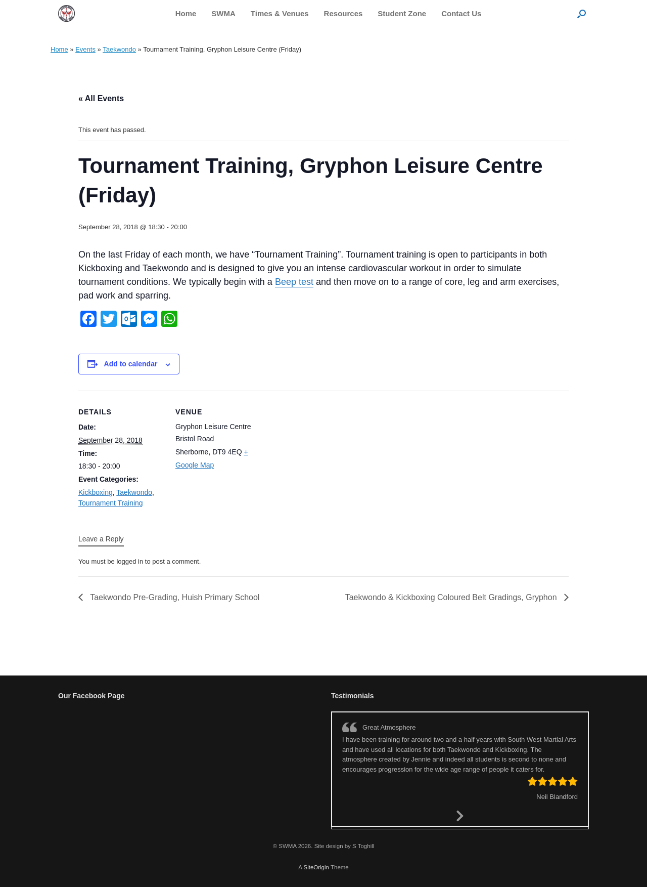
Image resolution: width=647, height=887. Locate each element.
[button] (581, 13)
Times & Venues (280, 13)
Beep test (294, 282)
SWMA (223, 13)
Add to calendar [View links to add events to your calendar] (131, 364)
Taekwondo (119, 49)
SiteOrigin (316, 867)
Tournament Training (110, 503)
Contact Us (461, 13)
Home (186, 13)
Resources (343, 13)
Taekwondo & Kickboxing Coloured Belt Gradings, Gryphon (452, 597)
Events (85, 49)
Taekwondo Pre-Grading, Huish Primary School (173, 597)
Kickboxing (95, 492)
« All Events (101, 98)
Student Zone (402, 13)
